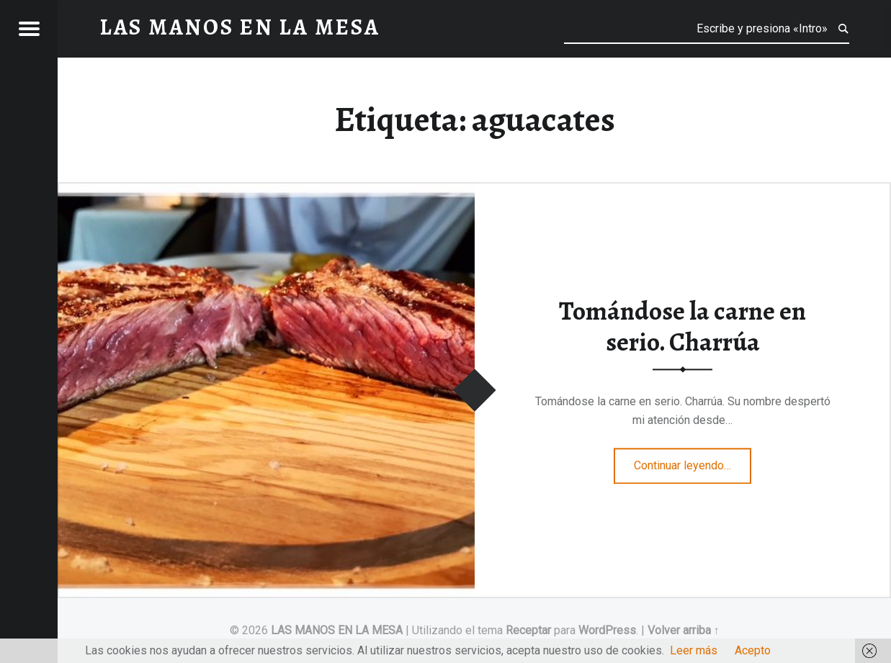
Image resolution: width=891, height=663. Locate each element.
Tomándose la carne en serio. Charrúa (682, 327)
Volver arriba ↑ (684, 630)
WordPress (607, 630)
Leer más (693, 650)
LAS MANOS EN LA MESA (337, 630)
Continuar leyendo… (692, 461)
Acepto (753, 650)
